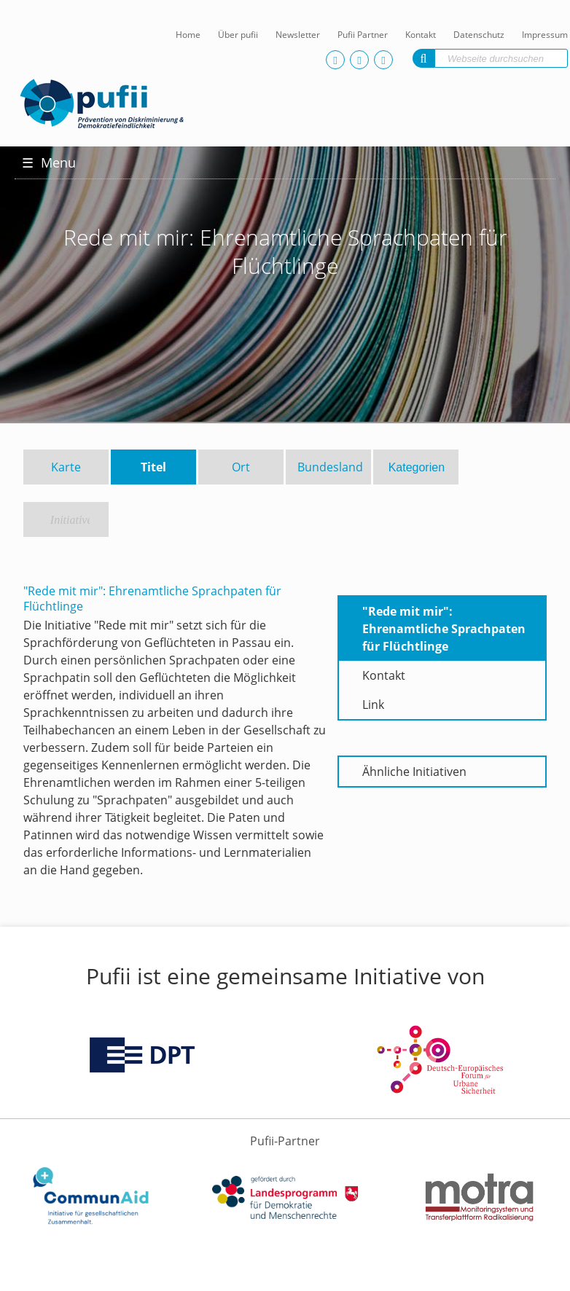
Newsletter (298, 34)
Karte (66, 467)
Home (188, 34)
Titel (153, 467)
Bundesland (330, 467)
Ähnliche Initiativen (414, 772)
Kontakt (420, 34)
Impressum (545, 34)
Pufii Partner (362, 34)
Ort (241, 467)
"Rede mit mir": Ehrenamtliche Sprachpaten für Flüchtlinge (444, 628)
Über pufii (238, 34)
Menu (49, 162)
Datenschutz (478, 34)
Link (373, 704)
